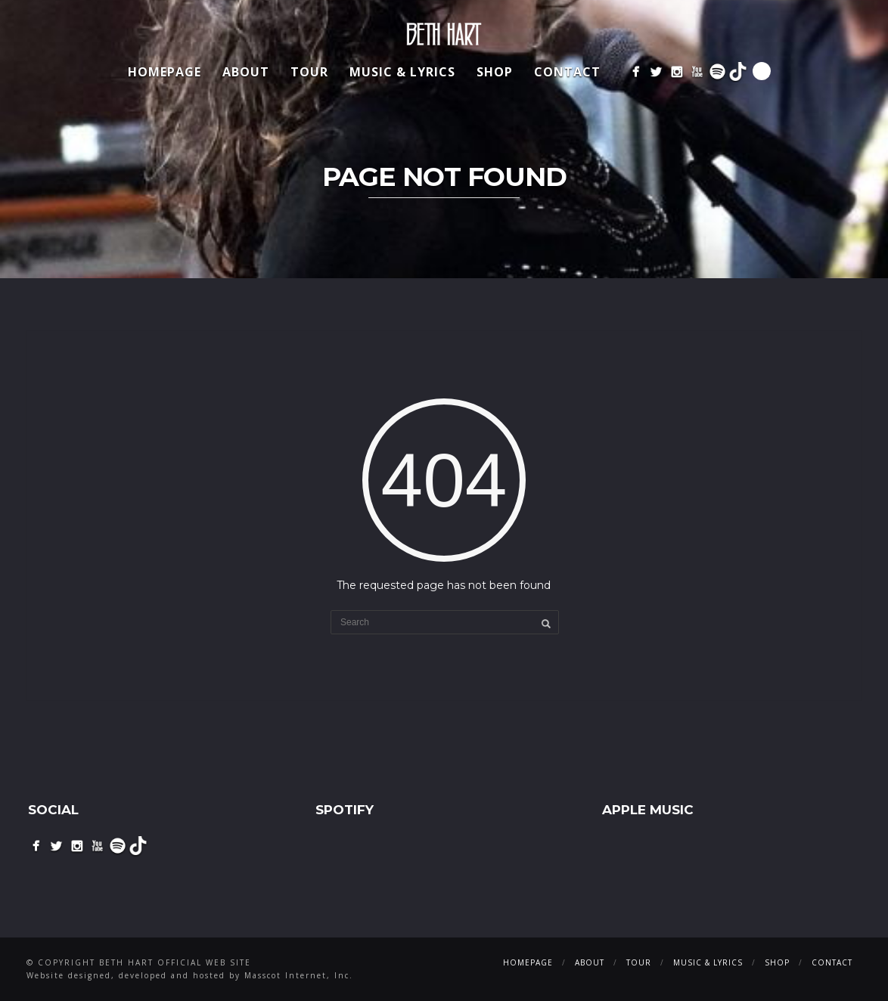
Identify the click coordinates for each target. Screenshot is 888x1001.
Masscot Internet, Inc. (298, 975)
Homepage (164, 72)
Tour (309, 72)
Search (762, 71)
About (245, 72)
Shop (495, 72)
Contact (567, 72)
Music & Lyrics (402, 72)
